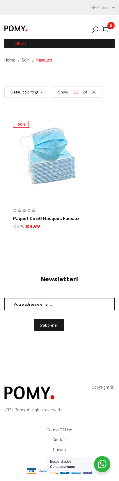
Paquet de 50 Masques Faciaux (46, 218)
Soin (26, 60)
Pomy (20, 410)
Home (9, 60)
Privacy (59, 449)
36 (94, 91)
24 (85, 91)
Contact (59, 439)
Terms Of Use (59, 430)
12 (76, 91)
